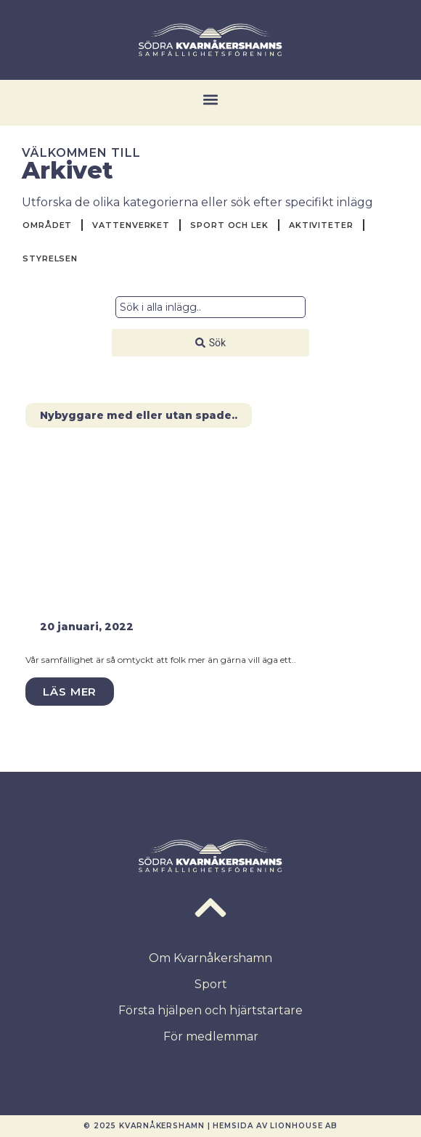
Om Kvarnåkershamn (210, 958)
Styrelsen (50, 258)
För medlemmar (210, 1036)
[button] (211, 99)
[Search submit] (210, 342)
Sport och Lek (229, 225)
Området (47, 225)
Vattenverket (131, 225)
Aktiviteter (321, 225)
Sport (211, 984)
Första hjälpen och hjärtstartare (210, 1010)
